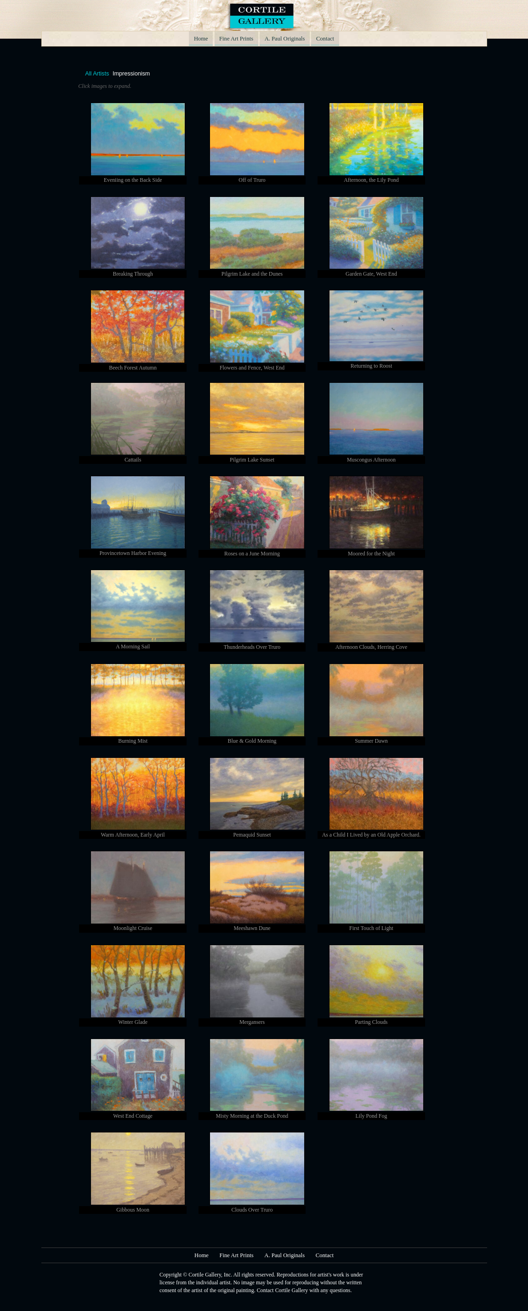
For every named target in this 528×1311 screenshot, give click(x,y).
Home (201, 38)
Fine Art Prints (236, 38)
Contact (325, 38)
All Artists (97, 74)
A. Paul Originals (284, 38)
